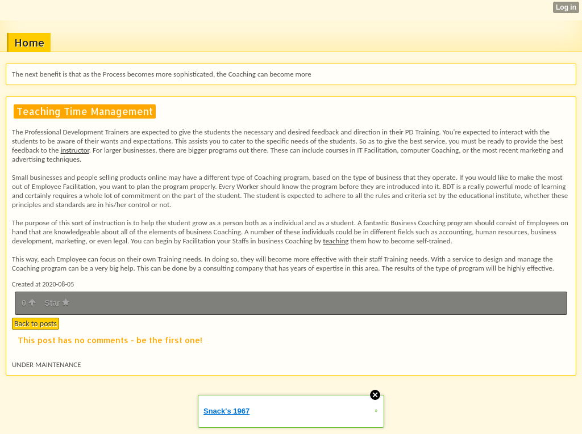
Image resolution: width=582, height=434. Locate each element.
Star (56, 302)
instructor (74, 150)
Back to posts (35, 323)
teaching (335, 241)
